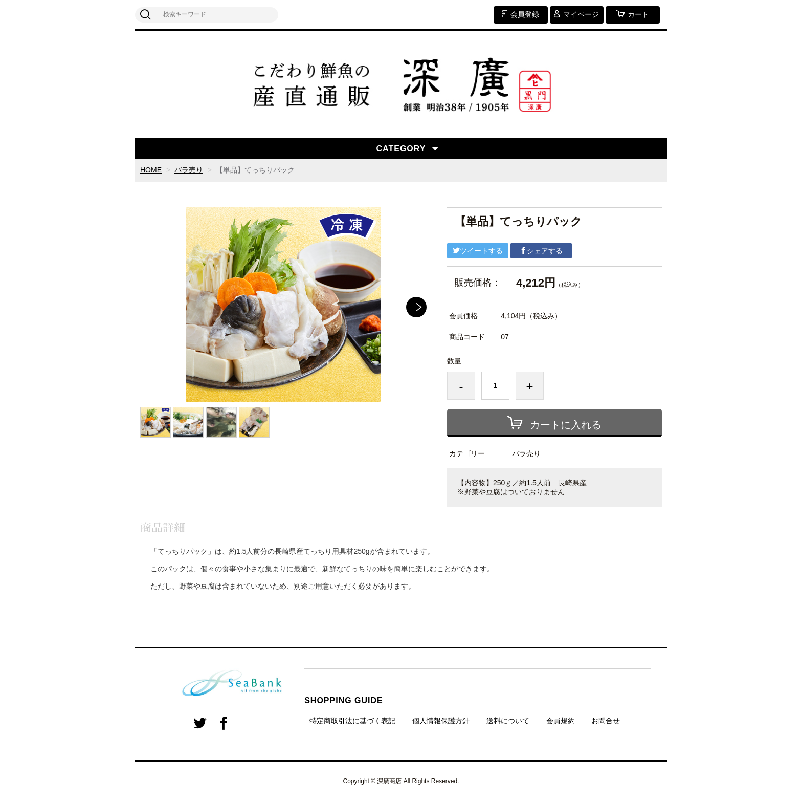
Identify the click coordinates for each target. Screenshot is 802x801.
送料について (507, 720)
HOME (151, 170)
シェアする (541, 251)
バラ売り (188, 170)
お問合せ (605, 720)
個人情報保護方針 (441, 720)
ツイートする (478, 251)
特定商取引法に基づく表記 (352, 720)
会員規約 (560, 720)
